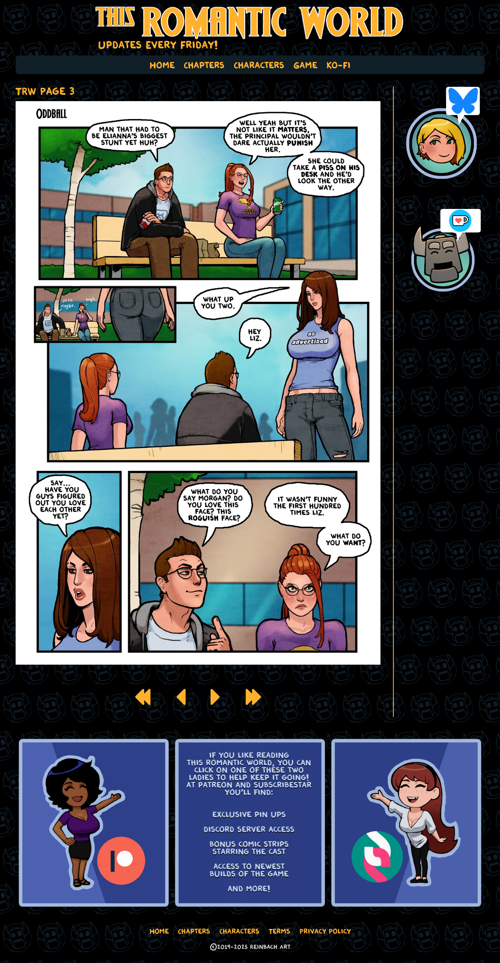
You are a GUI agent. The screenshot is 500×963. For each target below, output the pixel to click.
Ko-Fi (339, 65)
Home (162, 65)
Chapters (204, 65)
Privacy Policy (325, 931)
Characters (259, 65)
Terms (279, 931)
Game (305, 65)
